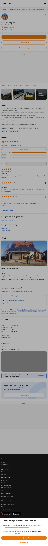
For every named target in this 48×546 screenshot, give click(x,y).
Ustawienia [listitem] (24, 542)
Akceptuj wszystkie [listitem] (24, 538)
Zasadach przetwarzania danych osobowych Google (17, 527)
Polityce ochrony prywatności (35, 525)
